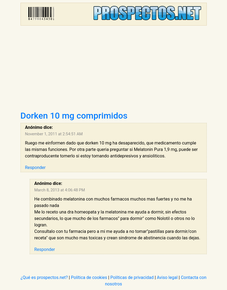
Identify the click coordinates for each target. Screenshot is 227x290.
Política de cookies (89, 277)
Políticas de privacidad (132, 277)
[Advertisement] (113, 70)
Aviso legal (167, 277)
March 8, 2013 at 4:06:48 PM (59, 190)
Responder (35, 167)
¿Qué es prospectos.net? (44, 277)
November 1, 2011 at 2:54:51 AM (54, 134)
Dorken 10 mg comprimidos (74, 116)
